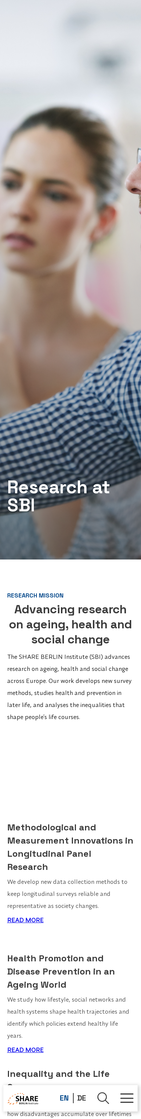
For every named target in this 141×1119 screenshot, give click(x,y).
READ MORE (25, 920)
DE (81, 1098)
